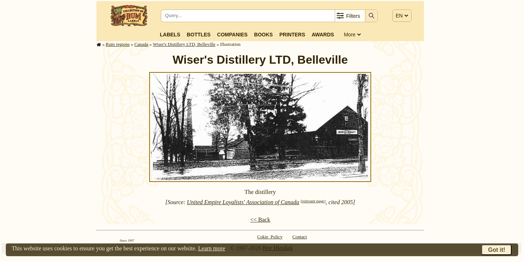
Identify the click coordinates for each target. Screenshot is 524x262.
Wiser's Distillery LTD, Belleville (184, 44)
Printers (292, 34)
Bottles (198, 34)
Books (263, 34)
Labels (170, 34)
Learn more (211, 248)
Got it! (496, 250)
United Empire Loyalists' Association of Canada (243, 202)
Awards (322, 34)
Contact (300, 236)
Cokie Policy (270, 236)
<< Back (260, 220)
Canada (141, 44)
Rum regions (118, 44)
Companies (232, 34)
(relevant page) (313, 201)
